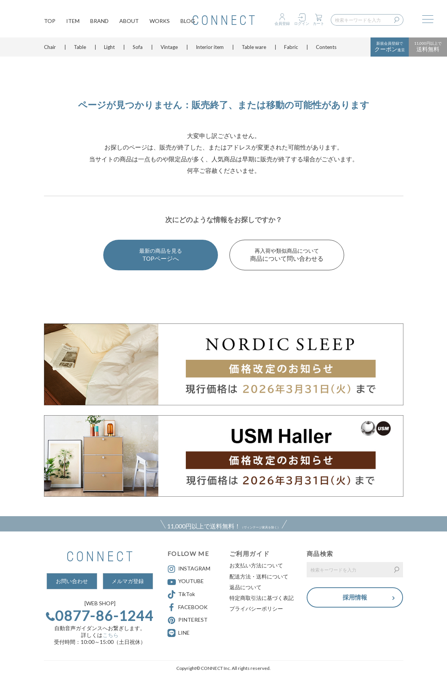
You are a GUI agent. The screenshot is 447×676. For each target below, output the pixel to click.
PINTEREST (187, 620)
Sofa (138, 48)
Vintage (169, 48)
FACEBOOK (187, 607)
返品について (245, 587)
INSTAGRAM (188, 569)
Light (109, 48)
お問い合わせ (72, 581)
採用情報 (355, 597)
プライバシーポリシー (256, 608)
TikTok (181, 594)
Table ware (254, 48)
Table (80, 48)
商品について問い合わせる (287, 254)
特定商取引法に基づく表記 (261, 598)
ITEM (73, 21)
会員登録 (282, 23)
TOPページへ (160, 254)
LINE (184, 632)
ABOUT (129, 21)
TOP (49, 21)
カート (318, 23)
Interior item (210, 48)
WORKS (160, 21)
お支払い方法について (256, 565)
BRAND (99, 21)
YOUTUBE (185, 582)
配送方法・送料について (258, 576)
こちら (110, 635)
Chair (50, 48)
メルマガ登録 (128, 581)
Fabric (291, 48)
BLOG (187, 21)
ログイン (301, 23)
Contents (326, 48)
